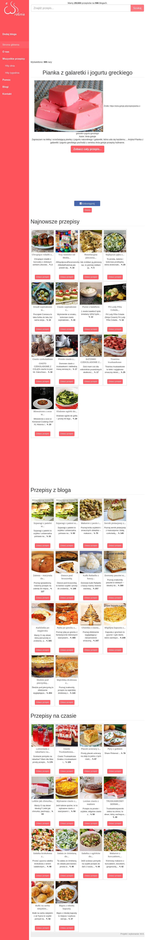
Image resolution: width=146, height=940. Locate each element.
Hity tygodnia (10, 72)
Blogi (5, 87)
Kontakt (7, 94)
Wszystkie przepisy (13, 58)
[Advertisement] (87, 36)
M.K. (142, 934)
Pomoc (6, 80)
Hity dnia (8, 65)
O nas (5, 51)
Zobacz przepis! (42, 277)
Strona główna (10, 44)
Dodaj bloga (9, 34)
